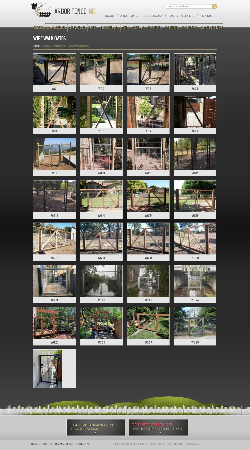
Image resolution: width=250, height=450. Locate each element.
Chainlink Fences (56, 27)
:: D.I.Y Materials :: (109, 27)
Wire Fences (172, 27)
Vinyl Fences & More (212, 27)
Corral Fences (77, 27)
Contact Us (209, 15)
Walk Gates (59, 46)
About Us (127, 15)
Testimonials (151, 15)
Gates (125, 27)
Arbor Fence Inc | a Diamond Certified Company (63, 11)
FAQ (171, 15)
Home (109, 15)
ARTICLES (187, 15)
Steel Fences (155, 27)
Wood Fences (189, 27)
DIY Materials (64, 444)
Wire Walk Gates (79, 46)
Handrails (138, 27)
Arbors (38, 27)
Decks (92, 27)
